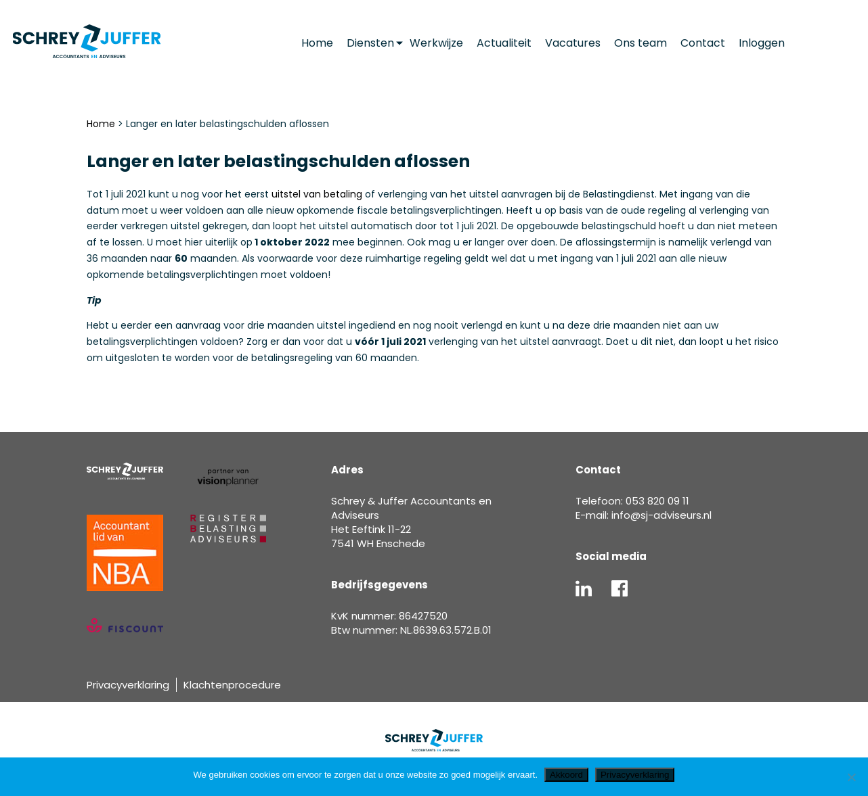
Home (101, 124)
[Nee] (851, 777)
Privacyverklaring (128, 685)
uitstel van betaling (317, 194)
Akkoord (566, 775)
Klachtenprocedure (232, 685)
